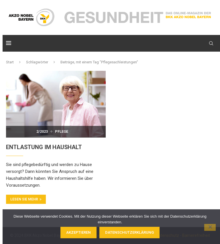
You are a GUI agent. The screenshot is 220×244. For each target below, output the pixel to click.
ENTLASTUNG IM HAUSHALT (44, 147)
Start (10, 62)
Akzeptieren (78, 232)
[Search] (211, 43)
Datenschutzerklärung (129, 232)
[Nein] (210, 227)
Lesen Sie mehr (26, 199)
